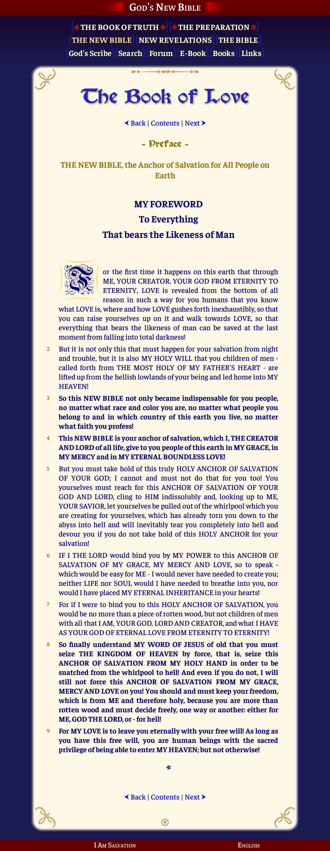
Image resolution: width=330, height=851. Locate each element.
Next (195, 122)
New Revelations (175, 39)
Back (135, 122)
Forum (161, 53)
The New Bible (102, 39)
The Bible (238, 39)
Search (130, 53)
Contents (165, 122)
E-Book (193, 53)
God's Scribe (90, 53)
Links (251, 53)
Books (224, 53)
